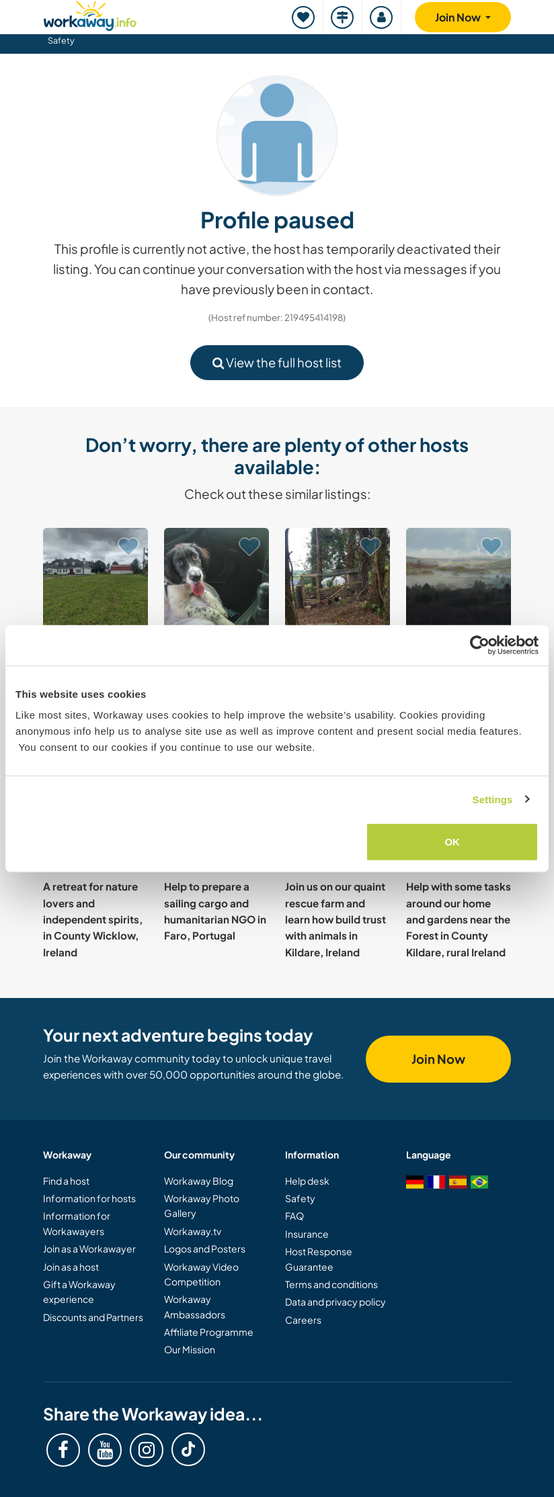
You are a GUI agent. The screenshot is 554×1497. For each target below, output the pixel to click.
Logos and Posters (204, 1248)
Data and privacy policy (335, 1302)
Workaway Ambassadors (194, 1306)
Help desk (307, 1181)
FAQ (294, 1216)
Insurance (307, 1234)
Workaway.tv (192, 1231)
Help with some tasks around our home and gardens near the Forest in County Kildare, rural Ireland (458, 919)
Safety (61, 40)
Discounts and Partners (93, 1317)
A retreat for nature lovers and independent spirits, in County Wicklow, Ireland (93, 919)
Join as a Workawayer (89, 1248)
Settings (493, 799)
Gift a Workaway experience (79, 1291)
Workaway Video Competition (201, 1274)
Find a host (66, 1181)
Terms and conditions (331, 1284)
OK (452, 842)
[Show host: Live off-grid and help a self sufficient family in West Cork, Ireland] (458, 580)
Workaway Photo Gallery (201, 1205)
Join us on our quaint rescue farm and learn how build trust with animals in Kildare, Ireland (335, 919)
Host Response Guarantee (318, 1258)
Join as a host (71, 1267)
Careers (303, 1320)
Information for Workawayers (76, 1223)
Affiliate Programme (208, 1332)
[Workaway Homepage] (90, 13)
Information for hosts (89, 1198)
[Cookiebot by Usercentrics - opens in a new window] (480, 645)
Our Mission (189, 1349)
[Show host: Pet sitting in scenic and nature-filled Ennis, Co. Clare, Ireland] (216, 580)
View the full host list (277, 362)
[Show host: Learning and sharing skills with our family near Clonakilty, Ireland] (337, 580)
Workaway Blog (198, 1181)
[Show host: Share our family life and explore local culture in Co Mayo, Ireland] (95, 580)
